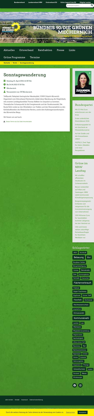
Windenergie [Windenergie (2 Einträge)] (77, 377)
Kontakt (17, 400)
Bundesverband (19, 2)
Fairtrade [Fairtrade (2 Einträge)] (76, 278)
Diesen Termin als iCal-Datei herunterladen (19, 121)
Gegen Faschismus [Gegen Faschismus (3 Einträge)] (79, 291)
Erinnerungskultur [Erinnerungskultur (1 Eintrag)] (84, 274)
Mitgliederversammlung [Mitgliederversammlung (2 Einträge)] (81, 331)
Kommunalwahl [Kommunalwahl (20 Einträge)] (81, 318)
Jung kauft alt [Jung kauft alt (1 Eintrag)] (77, 309)
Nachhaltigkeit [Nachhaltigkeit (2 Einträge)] (78, 338)
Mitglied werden (85, 2)
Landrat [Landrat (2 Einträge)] (75, 323)
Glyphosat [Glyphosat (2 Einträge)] (76, 295)
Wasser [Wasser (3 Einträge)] (84, 373)
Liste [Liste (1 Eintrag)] (82, 323)
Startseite (7, 63)
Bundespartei (84, 104)
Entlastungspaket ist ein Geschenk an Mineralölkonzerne (83, 127)
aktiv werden (9, 400)
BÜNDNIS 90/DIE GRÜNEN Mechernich (62, 30)
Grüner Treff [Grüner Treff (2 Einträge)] (87, 295)
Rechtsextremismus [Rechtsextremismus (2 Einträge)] (79, 350)
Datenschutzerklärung (36, 400)
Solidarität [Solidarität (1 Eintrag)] (83, 357)
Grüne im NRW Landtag (81, 167)
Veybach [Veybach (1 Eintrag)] (90, 369)
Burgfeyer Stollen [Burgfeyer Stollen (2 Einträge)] (79, 262)
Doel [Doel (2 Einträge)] (74, 274)
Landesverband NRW (35, 2)
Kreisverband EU (51, 2)
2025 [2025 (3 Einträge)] (75, 252)
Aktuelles (9, 50)
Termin (15, 63)
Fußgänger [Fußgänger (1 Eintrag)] (76, 288)
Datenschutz (70, 412)
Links (72, 50)
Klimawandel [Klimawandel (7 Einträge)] (79, 313)
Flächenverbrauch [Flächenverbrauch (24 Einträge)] (82, 282)
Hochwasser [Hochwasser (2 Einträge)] (88, 300)
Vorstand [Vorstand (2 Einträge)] (76, 373)
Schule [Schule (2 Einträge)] (75, 357)
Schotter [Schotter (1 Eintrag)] (85, 354)
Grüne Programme (14, 57)
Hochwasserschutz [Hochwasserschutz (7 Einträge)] (81, 304)
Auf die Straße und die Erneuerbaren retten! (82, 136)
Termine (35, 57)
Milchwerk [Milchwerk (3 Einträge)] (77, 327)
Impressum (24, 400)
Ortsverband (26, 50)
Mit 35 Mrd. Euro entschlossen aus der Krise (83, 112)
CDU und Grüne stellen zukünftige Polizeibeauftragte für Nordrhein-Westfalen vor (82, 232)
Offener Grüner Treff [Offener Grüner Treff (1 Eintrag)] (79, 342)
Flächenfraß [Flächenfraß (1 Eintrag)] (85, 278)
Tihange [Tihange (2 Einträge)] (86, 365)
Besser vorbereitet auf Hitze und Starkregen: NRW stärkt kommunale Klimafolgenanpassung (84, 192)
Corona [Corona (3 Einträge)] (75, 270)
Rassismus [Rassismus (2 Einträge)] (76, 346)
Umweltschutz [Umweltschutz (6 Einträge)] (79, 369)
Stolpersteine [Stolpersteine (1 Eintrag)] (77, 365)
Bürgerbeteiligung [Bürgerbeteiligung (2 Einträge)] (79, 266)
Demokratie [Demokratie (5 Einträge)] (85, 270)
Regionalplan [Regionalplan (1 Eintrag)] (77, 354)
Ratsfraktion (45, 50)
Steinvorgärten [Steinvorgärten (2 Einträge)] (78, 361)
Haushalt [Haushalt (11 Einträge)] (78, 299)
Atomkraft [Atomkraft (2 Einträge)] (83, 253)
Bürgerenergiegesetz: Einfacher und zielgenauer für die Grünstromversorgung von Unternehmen (83, 206)
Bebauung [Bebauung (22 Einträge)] (79, 257)
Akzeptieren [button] (82, 412)
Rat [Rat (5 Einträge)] (84, 346)
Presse (60, 50)
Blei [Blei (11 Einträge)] (89, 257)
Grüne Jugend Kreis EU (68, 2)
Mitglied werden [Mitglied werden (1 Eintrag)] (77, 335)
